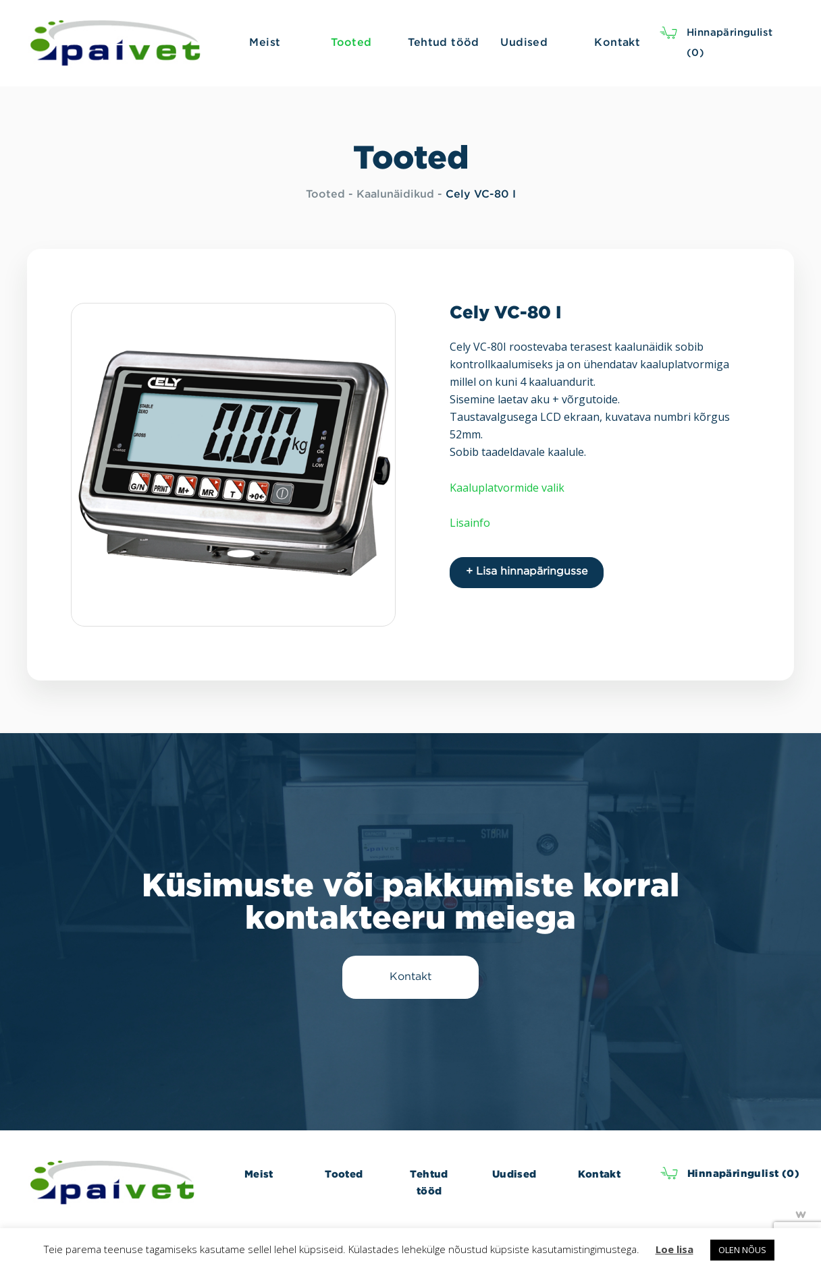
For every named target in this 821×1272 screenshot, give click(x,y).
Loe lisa (674, 1249)
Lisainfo (470, 522)
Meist (258, 1174)
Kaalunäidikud (395, 195)
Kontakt (599, 1174)
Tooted (325, 195)
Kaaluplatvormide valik (507, 487)
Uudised (514, 1174)
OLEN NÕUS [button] (742, 1250)
